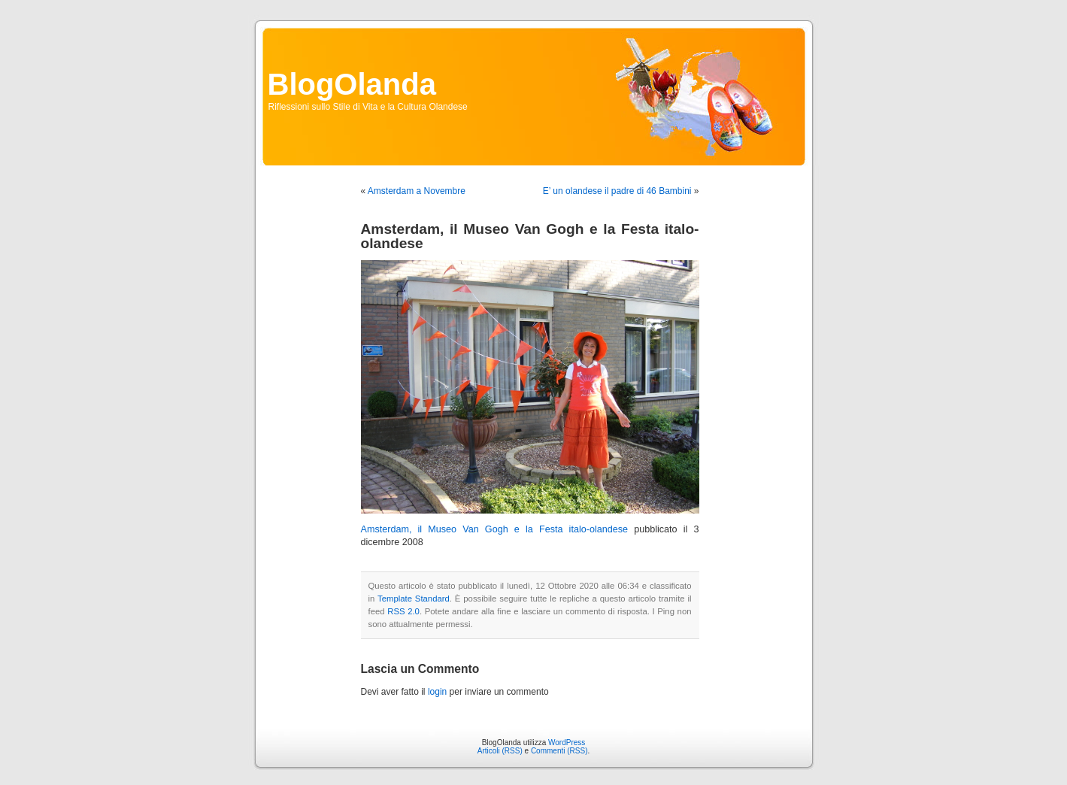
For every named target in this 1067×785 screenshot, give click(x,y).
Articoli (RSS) (500, 751)
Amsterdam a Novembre (416, 191)
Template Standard (413, 598)
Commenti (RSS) (559, 751)
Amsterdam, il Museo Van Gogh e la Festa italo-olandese (495, 529)
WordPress (566, 742)
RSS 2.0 (403, 611)
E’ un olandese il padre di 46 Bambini (617, 191)
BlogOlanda (352, 84)
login (437, 691)
